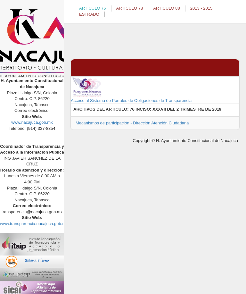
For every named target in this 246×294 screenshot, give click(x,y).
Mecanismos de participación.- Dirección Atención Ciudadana (132, 123)
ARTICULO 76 (92, 8)
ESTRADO (89, 14)
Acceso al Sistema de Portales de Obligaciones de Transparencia (131, 90)
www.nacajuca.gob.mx (32, 122)
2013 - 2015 (201, 8)
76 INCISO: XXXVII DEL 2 (154, 109)
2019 (216, 109)
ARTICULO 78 (129, 8)
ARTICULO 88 (166, 8)
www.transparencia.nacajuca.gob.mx (34, 223)
